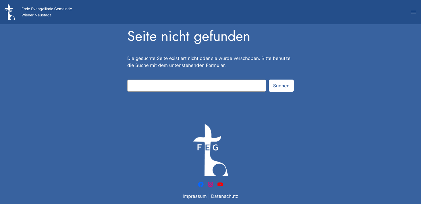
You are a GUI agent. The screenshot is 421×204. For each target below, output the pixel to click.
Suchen (281, 85)
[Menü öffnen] (413, 12)
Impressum (195, 196)
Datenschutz (224, 196)
